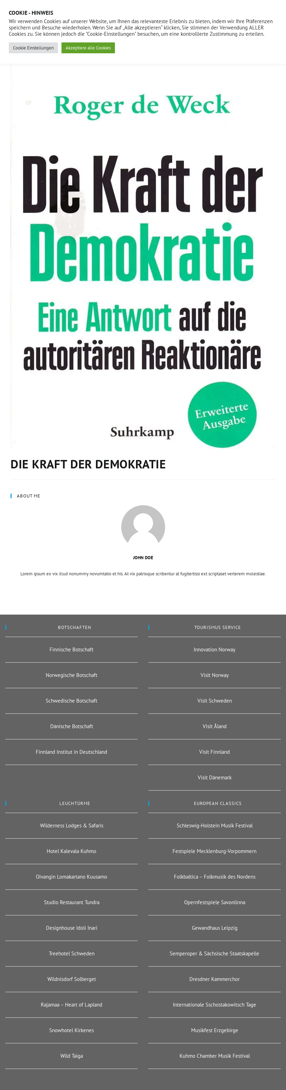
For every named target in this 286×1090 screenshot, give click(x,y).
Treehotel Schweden (72, 953)
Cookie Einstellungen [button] (33, 48)
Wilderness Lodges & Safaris (71, 825)
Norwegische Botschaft (71, 675)
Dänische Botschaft (71, 726)
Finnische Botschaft (71, 649)
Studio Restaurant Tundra (71, 902)
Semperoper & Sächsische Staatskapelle (214, 953)
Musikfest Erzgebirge (214, 1030)
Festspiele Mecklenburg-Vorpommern (214, 851)
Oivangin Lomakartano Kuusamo (71, 876)
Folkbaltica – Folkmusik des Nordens (214, 876)
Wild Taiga (71, 1055)
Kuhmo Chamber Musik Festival (215, 1055)
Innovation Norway (214, 649)
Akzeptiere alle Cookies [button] (88, 48)
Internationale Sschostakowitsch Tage (214, 1004)
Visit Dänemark (215, 777)
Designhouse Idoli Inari (71, 928)
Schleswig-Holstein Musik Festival (215, 825)
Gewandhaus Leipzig (215, 928)
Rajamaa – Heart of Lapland (71, 1004)
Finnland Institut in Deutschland (71, 752)
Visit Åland (215, 726)
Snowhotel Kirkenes (71, 1030)
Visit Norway (215, 675)
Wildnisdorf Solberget (71, 979)
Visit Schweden (214, 700)
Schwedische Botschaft (71, 700)
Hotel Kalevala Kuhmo (71, 851)
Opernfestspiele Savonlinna (214, 902)
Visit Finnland (214, 752)
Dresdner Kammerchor (214, 979)
